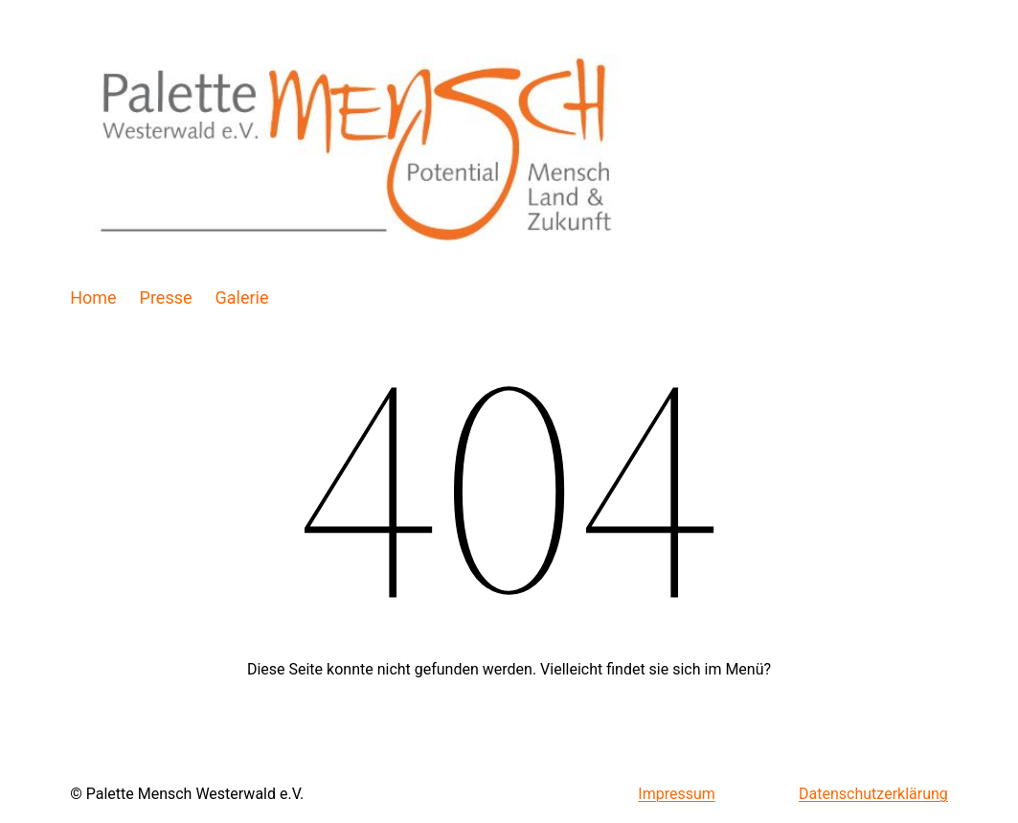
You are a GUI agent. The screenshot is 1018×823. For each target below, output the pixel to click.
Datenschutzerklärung (873, 794)
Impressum (676, 794)
